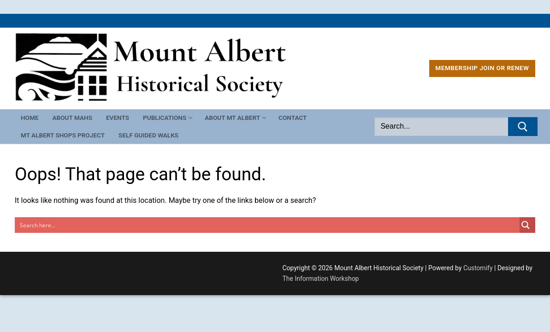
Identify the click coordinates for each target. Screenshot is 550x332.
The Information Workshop (321, 278)
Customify (478, 268)
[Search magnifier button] (527, 225)
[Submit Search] (523, 126)
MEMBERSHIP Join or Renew (482, 67)
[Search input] (267, 225)
